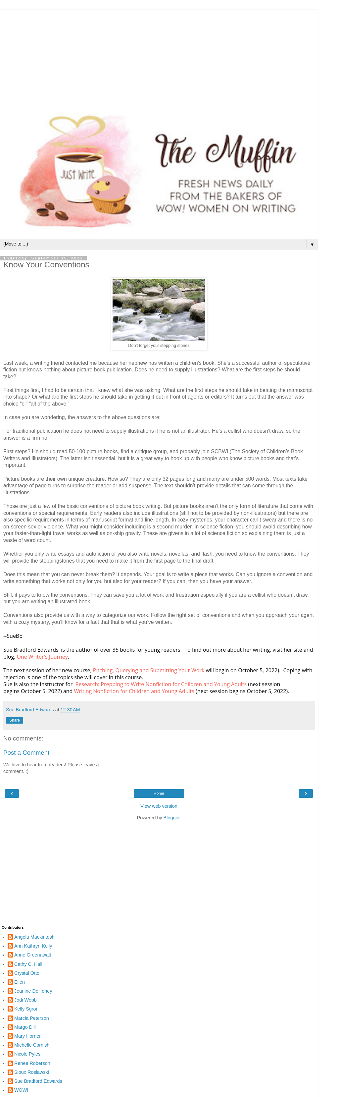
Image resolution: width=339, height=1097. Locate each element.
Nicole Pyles (27, 1054)
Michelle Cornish (31, 1045)
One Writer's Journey (42, 656)
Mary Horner (27, 1036)
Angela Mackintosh (34, 937)
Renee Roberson (32, 1063)
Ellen (19, 982)
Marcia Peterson (31, 1018)
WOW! (21, 1090)
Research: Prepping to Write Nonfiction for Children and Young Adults (161, 684)
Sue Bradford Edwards (38, 1081)
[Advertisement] (159, 56)
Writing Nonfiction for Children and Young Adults (134, 691)
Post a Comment (26, 752)
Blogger (172, 817)
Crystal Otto (26, 973)
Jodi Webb (25, 1000)
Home (159, 793)
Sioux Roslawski (31, 1072)
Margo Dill (25, 1027)
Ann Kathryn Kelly (33, 946)
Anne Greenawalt (32, 955)
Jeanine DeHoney (33, 991)
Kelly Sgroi (25, 1009)
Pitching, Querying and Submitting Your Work (149, 670)
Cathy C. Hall (28, 964)
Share (14, 720)
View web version (158, 806)
